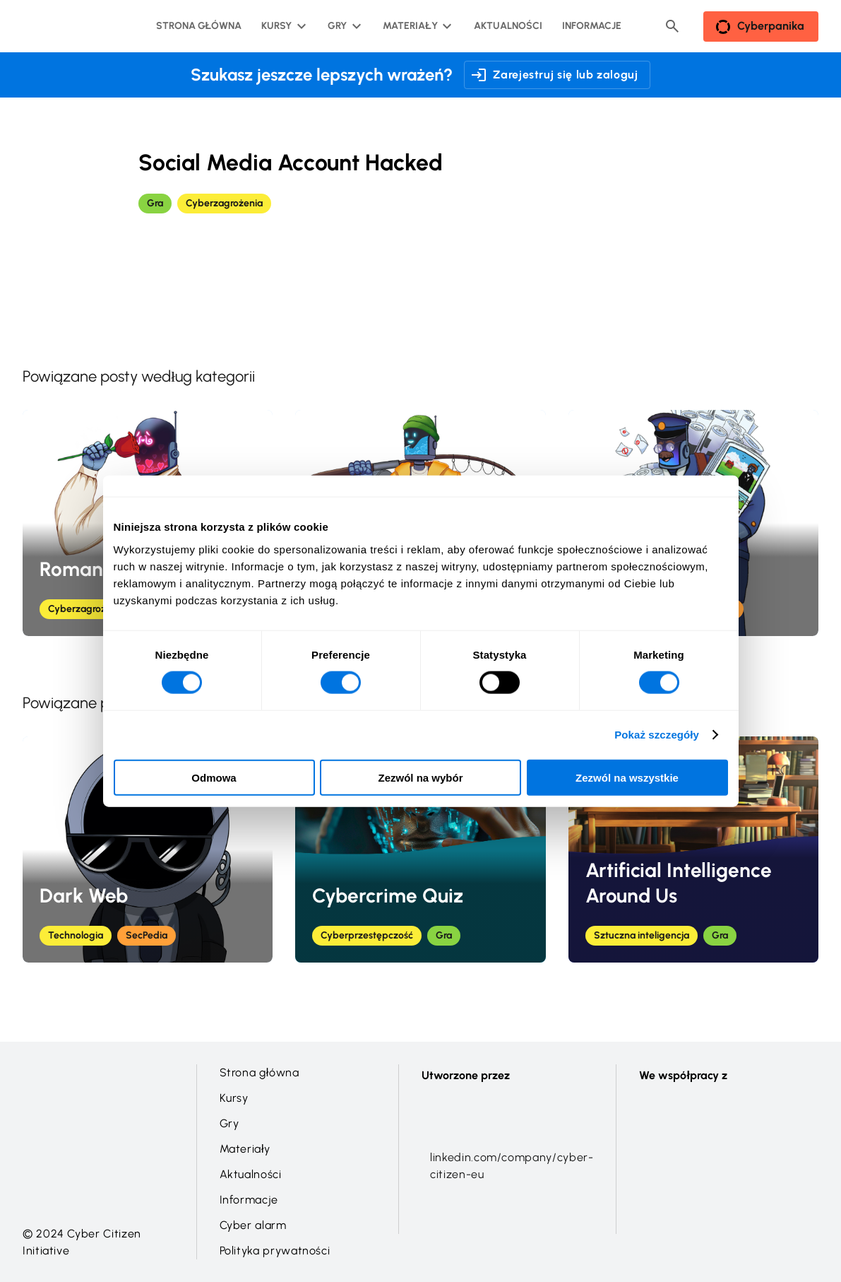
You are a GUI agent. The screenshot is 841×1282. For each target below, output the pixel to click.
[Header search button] (672, 26)
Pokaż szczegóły (656, 735)
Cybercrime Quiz (387, 895)
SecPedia (146, 935)
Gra (155, 203)
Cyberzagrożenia (224, 203)
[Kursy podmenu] (282, 26)
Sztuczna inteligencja (641, 935)
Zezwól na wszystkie (627, 777)
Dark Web (84, 895)
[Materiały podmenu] (415, 26)
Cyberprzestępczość (367, 935)
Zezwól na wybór (420, 777)
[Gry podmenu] (343, 26)
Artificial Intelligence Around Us (678, 882)
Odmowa (213, 777)
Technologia (75, 935)
